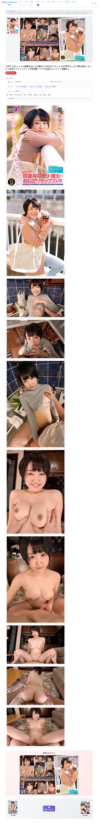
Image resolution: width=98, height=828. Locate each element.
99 (25, 2)
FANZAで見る (11, 73)
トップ (8, 11)
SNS (77, 2)
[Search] (27, 5)
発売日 (70, 2)
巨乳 (54, 2)
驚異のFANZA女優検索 (9, 3)
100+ (31, 2)
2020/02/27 (18, 83)
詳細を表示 (12, 100)
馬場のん (14, 11)
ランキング (62, 2)
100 (48, 2)
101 (38, 2)
